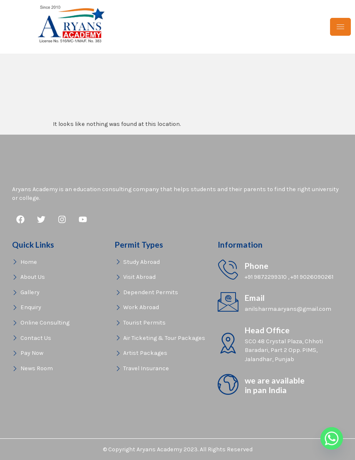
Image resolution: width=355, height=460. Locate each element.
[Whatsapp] (331, 438)
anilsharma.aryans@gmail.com (288, 308)
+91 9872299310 (266, 276)
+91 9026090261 (311, 276)
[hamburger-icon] (340, 27)
